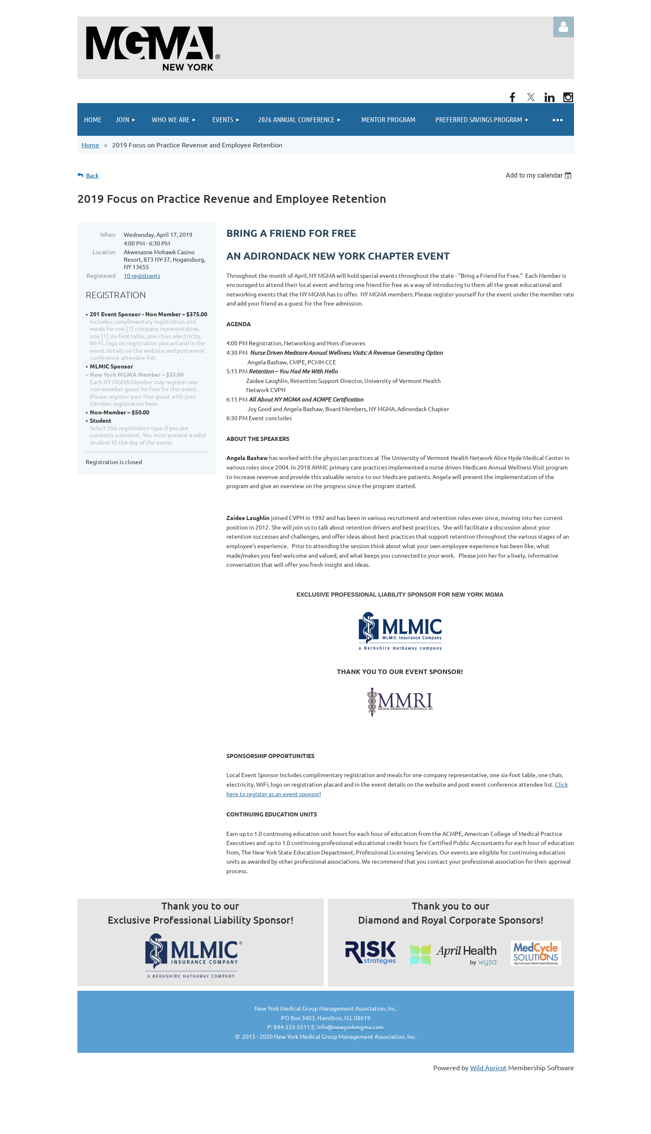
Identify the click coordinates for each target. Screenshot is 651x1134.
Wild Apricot (488, 1067)
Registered (100, 275)
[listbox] (540, 175)
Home (90, 144)
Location (104, 251)
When (107, 234)
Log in (563, 27)
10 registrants (142, 275)
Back (92, 175)
